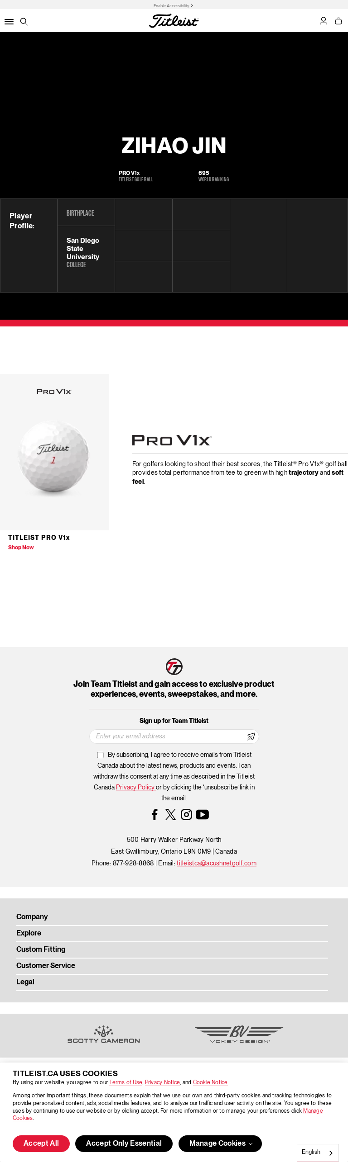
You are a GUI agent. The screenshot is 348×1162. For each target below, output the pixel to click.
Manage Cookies (221, 1144)
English (311, 1152)
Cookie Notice (210, 1082)
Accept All (41, 1144)
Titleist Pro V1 (39, 538)
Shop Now (21, 547)
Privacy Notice (162, 1082)
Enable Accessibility (171, 6)
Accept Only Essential (124, 1144)
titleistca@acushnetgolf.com (216, 863)
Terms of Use (125, 1082)
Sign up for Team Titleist (174, 721)
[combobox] (318, 1153)
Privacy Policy (136, 787)
